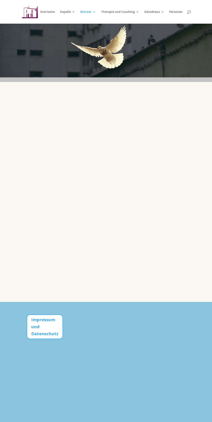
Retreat (86, 12)
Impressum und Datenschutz (44, 327)
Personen (176, 12)
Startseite (47, 12)
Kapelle (65, 12)
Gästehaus (152, 12)
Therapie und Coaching (118, 12)
